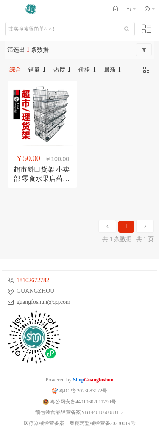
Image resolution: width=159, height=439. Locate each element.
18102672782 (33, 280)
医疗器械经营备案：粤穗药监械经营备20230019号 (80, 423)
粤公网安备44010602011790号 (79, 402)
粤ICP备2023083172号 (80, 391)
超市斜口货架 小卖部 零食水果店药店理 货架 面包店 (42, 179)
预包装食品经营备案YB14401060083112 (79, 412)
